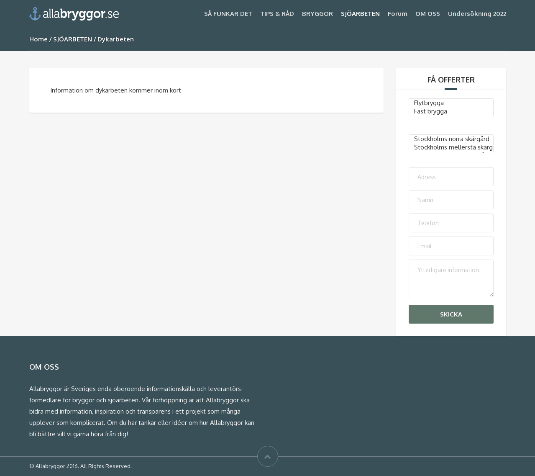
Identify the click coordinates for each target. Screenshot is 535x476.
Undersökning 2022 (477, 14)
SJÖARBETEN (360, 14)
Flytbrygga (451, 103)
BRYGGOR (317, 14)
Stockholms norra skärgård (451, 139)
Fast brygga (451, 111)
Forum (397, 14)
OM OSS (427, 14)
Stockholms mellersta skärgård (451, 147)
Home (38, 39)
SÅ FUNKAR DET (228, 14)
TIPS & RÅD (277, 14)
